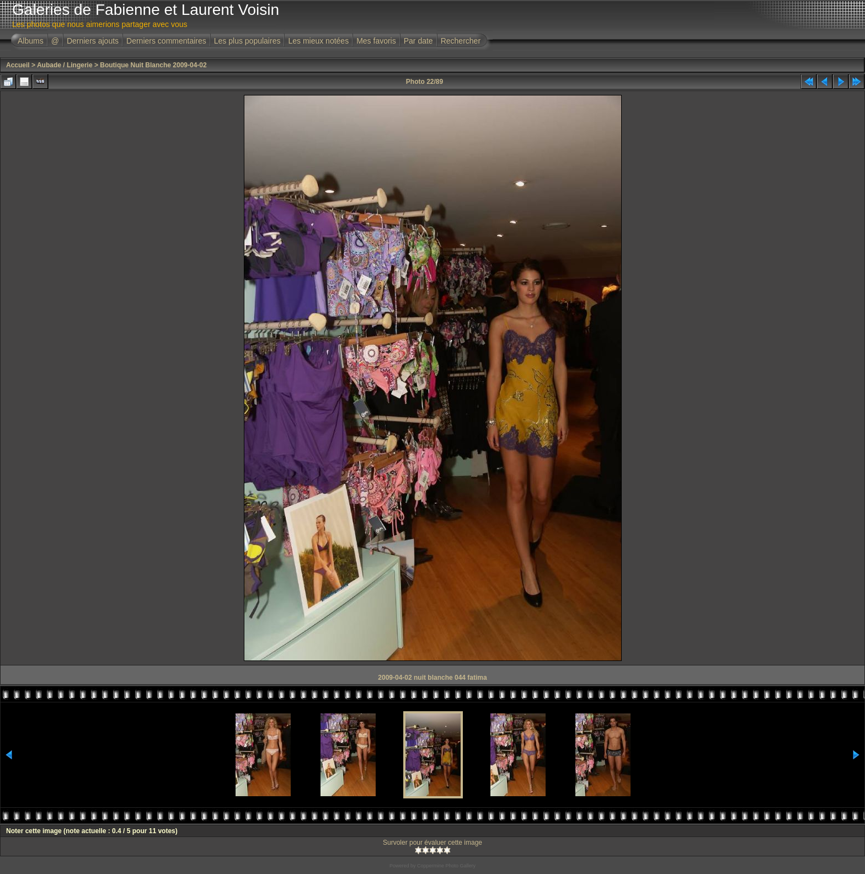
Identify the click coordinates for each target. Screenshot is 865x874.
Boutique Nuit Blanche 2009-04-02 (153, 65)
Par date (418, 40)
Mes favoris (376, 40)
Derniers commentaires (166, 40)
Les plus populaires (247, 40)
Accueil (18, 65)
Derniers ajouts (93, 40)
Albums (31, 40)
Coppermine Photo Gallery (446, 865)
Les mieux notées (318, 40)
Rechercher (460, 40)
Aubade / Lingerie (65, 65)
